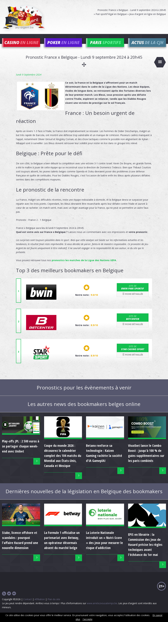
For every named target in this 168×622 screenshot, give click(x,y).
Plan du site (53, 603)
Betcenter (132, 322)
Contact (27, 603)
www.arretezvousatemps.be (102, 607)
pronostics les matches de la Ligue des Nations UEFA (84, 264)
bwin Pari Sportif (132, 292)
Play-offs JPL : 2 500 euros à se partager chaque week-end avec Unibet (20, 451)
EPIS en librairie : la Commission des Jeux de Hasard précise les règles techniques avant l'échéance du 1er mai (145, 549)
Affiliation (40, 603)
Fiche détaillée (132, 298)
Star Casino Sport (132, 352)
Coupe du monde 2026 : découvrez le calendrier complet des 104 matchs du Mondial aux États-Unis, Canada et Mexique (62, 460)
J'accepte (87, 619)
